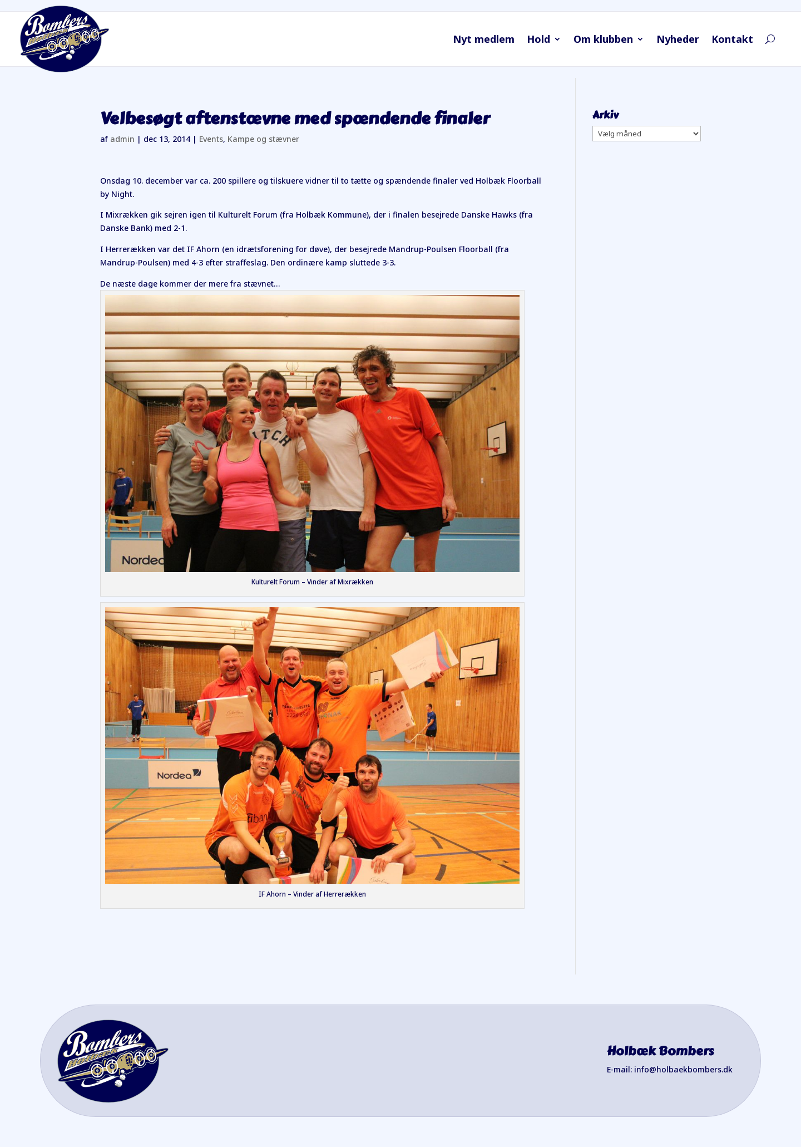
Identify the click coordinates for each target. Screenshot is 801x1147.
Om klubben (603, 40)
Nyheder (677, 40)
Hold (538, 40)
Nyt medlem (484, 40)
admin (122, 139)
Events (211, 139)
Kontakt (732, 40)
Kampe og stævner (263, 139)
